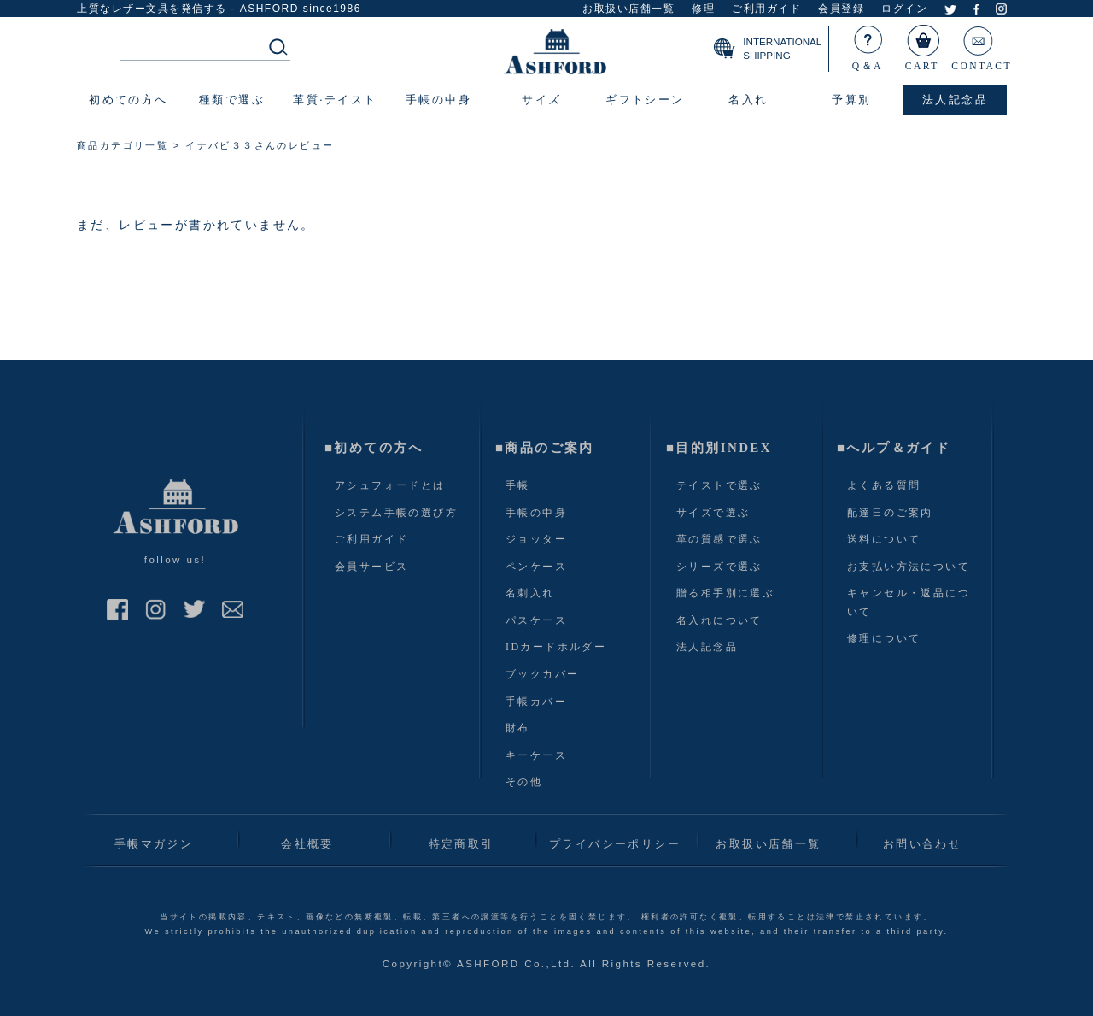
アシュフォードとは (390, 485)
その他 (524, 782)
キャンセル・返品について (908, 602)
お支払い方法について (908, 567)
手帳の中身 (536, 513)
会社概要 (307, 843)
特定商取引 (461, 843)
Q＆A (868, 44)
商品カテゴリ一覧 (122, 145)
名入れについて (719, 620)
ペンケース (536, 567)
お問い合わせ (922, 843)
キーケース (536, 755)
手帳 (518, 485)
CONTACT (981, 44)
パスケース (536, 620)
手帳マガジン (153, 843)
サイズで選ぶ (713, 513)
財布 (518, 728)
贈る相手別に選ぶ (725, 593)
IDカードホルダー (556, 647)
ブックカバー (542, 674)
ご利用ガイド (766, 9)
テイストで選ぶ (719, 485)
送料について (884, 539)
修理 (703, 9)
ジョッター (536, 539)
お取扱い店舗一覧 (628, 9)
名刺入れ (530, 593)
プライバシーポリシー (615, 843)
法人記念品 (707, 647)
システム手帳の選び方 (396, 513)
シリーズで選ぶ (719, 567)
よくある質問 (884, 485)
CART (923, 44)
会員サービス (371, 567)
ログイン (904, 9)
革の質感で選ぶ (719, 539)
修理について (884, 638)
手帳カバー (536, 702)
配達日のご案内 (890, 513)
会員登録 (841, 9)
